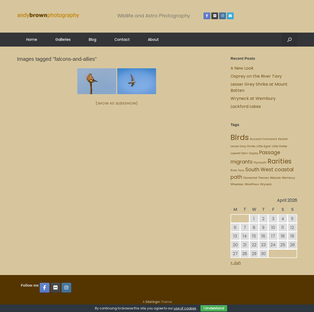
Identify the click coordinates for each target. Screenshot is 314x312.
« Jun (236, 263)
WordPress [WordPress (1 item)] (252, 184)
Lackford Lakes (246, 106)
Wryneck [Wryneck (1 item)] (266, 184)
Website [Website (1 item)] (275, 178)
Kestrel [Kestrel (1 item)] (283, 139)
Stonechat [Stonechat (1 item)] (250, 178)
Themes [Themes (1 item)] (263, 178)
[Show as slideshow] (117, 103)
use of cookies (185, 308)
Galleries (63, 39)
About (153, 39)
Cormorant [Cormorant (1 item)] (269, 139)
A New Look (242, 68)
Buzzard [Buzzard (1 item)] (255, 139)
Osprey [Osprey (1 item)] (253, 153)
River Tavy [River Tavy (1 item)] (237, 170)
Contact (122, 39)
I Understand (214, 308)
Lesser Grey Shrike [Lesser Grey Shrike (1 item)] (243, 146)
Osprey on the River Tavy (256, 76)
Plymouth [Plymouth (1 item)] (260, 163)
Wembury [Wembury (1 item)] (288, 178)
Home (31, 39)
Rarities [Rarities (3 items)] (279, 161)
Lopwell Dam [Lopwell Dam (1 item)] (239, 153)
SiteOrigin (152, 302)
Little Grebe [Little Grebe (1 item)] (279, 146)
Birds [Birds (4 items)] (240, 137)
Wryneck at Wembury (254, 98)
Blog (92, 39)
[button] (289, 40)
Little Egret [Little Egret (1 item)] (263, 146)
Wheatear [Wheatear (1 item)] (237, 184)
